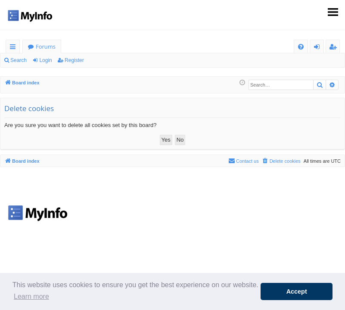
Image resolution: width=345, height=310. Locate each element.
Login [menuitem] (318, 48)
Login (45, 60)
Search (18, 60)
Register (74, 60)
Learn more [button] (31, 296)
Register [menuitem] (334, 48)
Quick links (14, 48)
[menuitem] (301, 46)
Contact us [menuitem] (243, 161)
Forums (46, 46)
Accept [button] (296, 291)
